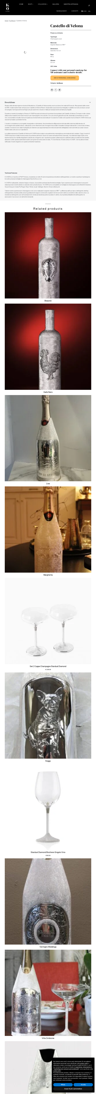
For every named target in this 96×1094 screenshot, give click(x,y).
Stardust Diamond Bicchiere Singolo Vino (48, 852)
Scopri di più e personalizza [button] (73, 1089)
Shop (30, 4)
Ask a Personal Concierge (65, 78)
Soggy (48, 761)
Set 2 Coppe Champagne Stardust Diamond (48, 666)
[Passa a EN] (89, 11)
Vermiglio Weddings (48, 947)
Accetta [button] (83, 1084)
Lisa (48, 483)
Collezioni (43, 4)
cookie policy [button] (57, 1071)
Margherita (48, 575)
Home (6, 20)
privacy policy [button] (84, 1063)
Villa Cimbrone (48, 1038)
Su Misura (12, 20)
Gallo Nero (48, 392)
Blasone (48, 301)
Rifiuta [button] (63, 1084)
